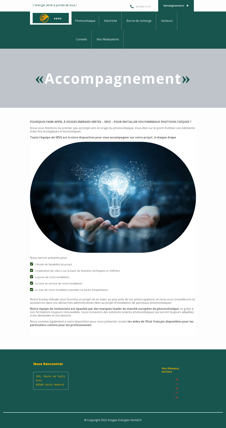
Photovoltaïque (85, 21)
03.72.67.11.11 (140, 6)
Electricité (110, 21)
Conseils (81, 39)
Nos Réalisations (108, 39)
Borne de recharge (139, 21)
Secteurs (167, 21)
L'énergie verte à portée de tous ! (55, 5)
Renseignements (176, 5)
